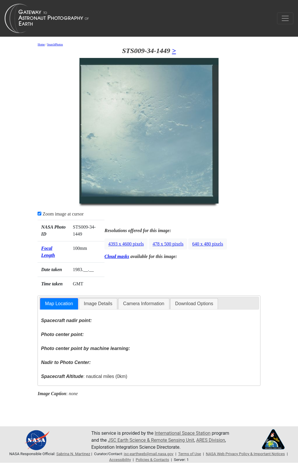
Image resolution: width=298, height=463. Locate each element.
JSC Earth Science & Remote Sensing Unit (151, 440)
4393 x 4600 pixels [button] (126, 243)
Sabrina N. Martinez (73, 454)
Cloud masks (116, 256)
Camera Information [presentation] (143, 303)
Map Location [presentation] (59, 303)
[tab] (59, 304)
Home (41, 44)
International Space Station (182, 433)
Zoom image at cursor (61, 213)
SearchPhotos (55, 44)
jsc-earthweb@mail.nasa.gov (148, 454)
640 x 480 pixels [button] (207, 243)
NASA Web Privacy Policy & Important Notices (245, 454)
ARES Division (210, 440)
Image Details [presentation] (98, 303)
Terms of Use (189, 454)
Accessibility (120, 459)
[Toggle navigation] (285, 18)
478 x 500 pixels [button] (167, 243)
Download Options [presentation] (194, 303)
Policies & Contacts (152, 459)
